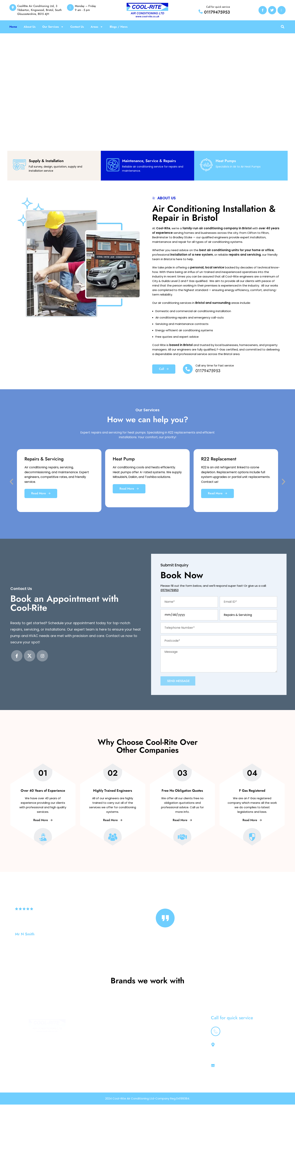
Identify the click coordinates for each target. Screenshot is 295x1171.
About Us (30, 27)
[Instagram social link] (42, 655)
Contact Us (77, 27)
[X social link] (29, 655)
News (169, 1056)
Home (13, 27)
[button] (282, 27)
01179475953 (217, 12)
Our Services (53, 27)
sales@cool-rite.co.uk (231, 1086)
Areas (97, 27)
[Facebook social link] (16, 655)
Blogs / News (119, 27)
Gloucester (173, 1074)
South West (173, 1065)
